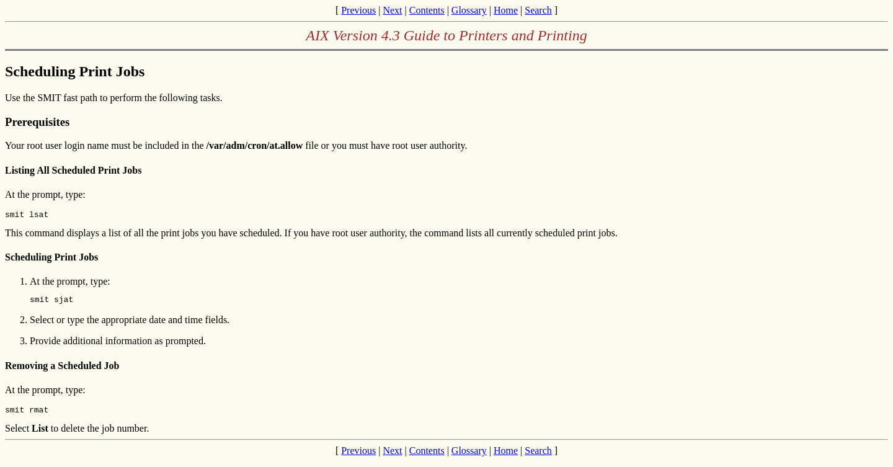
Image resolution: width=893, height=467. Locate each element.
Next (392, 10)
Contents (427, 10)
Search (538, 10)
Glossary (469, 10)
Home (506, 10)
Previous (358, 10)
